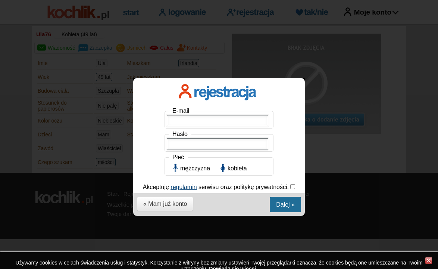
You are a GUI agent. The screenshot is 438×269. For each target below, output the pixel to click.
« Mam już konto (165, 204)
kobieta (237, 168)
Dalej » (285, 204)
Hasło (180, 134)
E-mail (180, 111)
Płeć (178, 157)
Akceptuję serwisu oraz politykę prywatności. (217, 187)
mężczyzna (195, 168)
